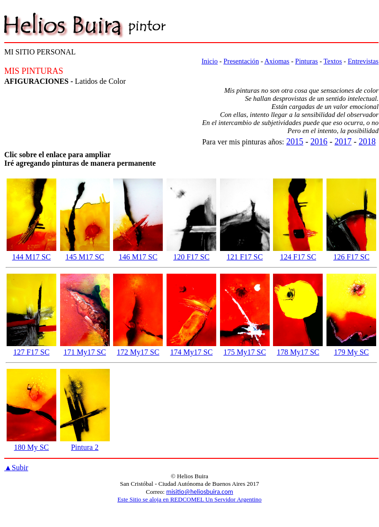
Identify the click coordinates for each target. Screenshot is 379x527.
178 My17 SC (298, 352)
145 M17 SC (84, 257)
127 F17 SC (31, 352)
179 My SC (351, 352)
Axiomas (277, 61)
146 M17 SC (138, 257)
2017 (343, 141)
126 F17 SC (351, 257)
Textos (333, 61)
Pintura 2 (84, 447)
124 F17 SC (298, 257)
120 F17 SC (191, 257)
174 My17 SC (191, 352)
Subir (16, 468)
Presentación (241, 61)
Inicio (210, 61)
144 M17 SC (31, 257)
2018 (367, 141)
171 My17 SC (84, 352)
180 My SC (31, 447)
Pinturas (306, 61)
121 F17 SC (245, 257)
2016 (318, 141)
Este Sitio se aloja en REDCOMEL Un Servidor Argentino (189, 499)
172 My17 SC (138, 352)
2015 (294, 141)
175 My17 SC (244, 352)
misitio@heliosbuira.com (199, 492)
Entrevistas (363, 61)
